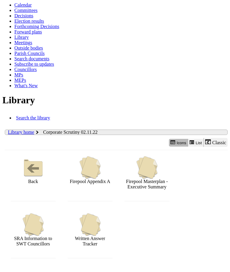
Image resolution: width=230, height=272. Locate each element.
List (196, 142)
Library (21, 37)
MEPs (20, 80)
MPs (18, 74)
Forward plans (28, 31)
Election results (29, 21)
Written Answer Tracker (90, 229)
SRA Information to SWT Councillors (33, 229)
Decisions (23, 15)
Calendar (23, 4)
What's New (26, 85)
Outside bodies (28, 47)
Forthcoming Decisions (36, 26)
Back (33, 170)
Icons (178, 142)
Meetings (23, 42)
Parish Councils (29, 53)
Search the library (33, 117)
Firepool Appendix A (90, 170)
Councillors (25, 69)
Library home (21, 132)
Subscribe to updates (34, 64)
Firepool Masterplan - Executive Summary (147, 172)
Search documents (31, 58)
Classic (215, 142)
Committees (25, 10)
